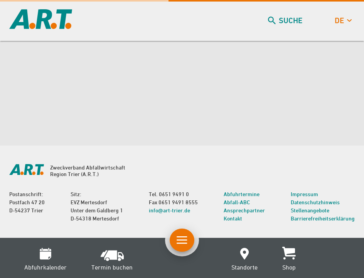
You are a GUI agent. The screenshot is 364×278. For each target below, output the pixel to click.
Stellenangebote (310, 210)
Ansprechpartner (244, 210)
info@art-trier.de (169, 210)
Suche (285, 21)
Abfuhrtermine (242, 194)
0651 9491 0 (174, 194)
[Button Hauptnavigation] (182, 240)
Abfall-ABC (237, 202)
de (342, 21)
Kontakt (233, 218)
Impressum (304, 194)
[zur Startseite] (40, 26)
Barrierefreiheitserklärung (323, 218)
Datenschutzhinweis (315, 202)
